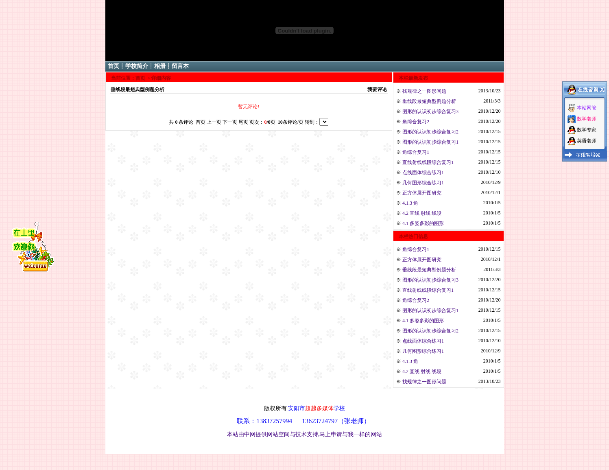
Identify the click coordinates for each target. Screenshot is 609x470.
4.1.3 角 (410, 203)
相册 (160, 66)
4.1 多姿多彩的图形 (423, 223)
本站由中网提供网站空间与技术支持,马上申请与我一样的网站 (304, 434)
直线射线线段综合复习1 (428, 162)
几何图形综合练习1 (423, 183)
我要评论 (377, 89)
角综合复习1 (415, 152)
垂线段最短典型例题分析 (429, 101)
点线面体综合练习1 (423, 172)
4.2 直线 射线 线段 (421, 213)
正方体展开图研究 (421, 193)
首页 (113, 66)
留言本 (180, 66)
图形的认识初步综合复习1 (430, 142)
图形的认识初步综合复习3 (430, 111)
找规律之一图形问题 (424, 91)
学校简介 (136, 66)
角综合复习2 (415, 122)
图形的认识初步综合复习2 (430, 132)
